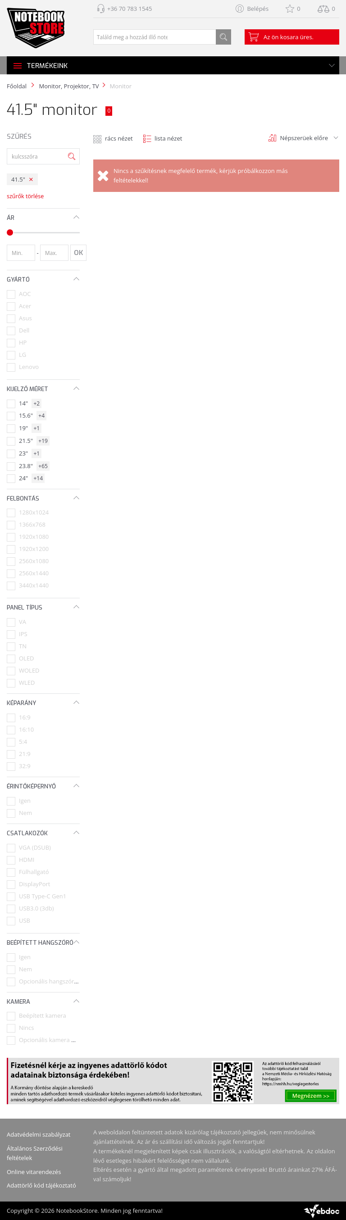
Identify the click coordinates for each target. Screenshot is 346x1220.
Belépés (258, 9)
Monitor (121, 86)
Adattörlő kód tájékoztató (41, 1185)
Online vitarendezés (34, 1172)
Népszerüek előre (304, 138)
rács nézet (119, 138)
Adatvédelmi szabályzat (39, 1134)
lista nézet (168, 138)
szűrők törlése (25, 196)
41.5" (18, 179)
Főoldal (17, 86)
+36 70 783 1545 (129, 9)
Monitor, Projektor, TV (69, 86)
